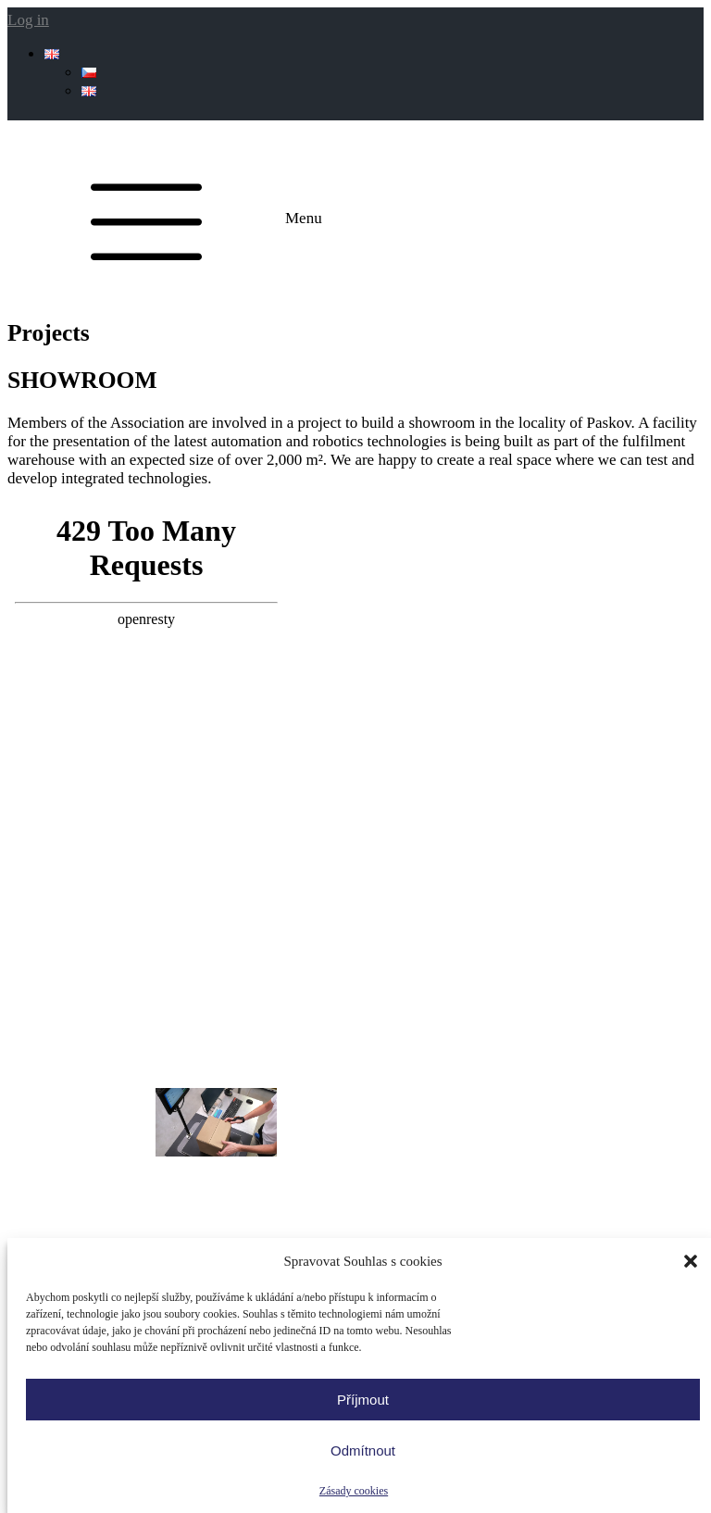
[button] (690, 1261)
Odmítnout (363, 1450)
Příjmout (363, 1399)
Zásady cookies (353, 1490)
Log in (28, 20)
